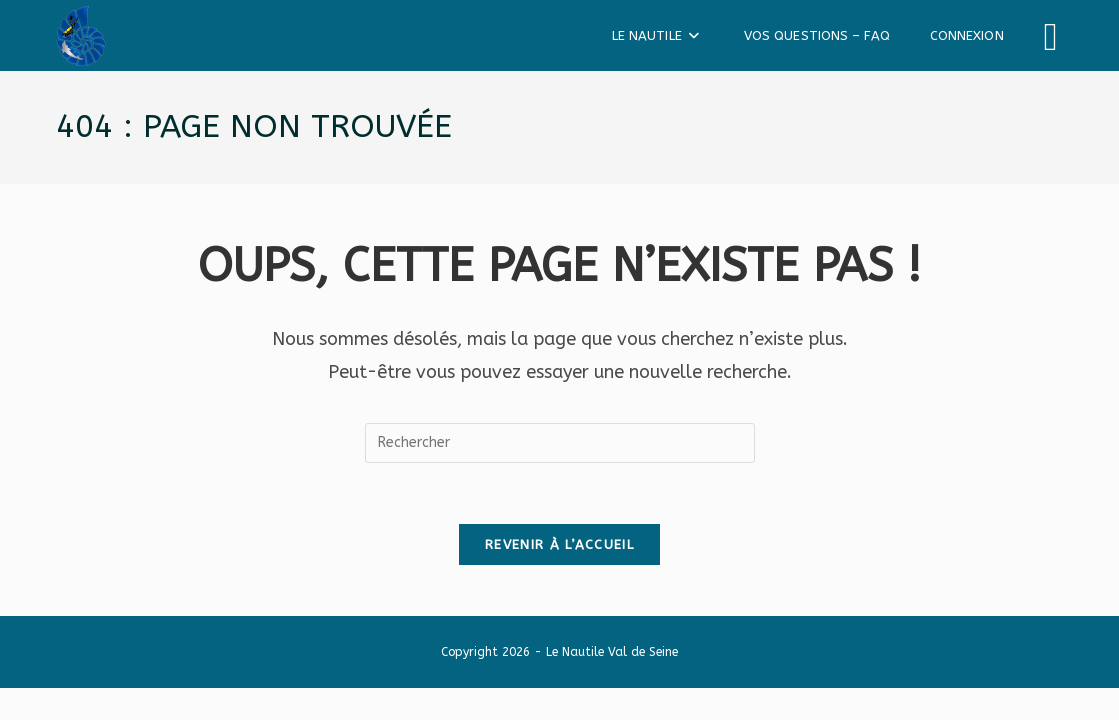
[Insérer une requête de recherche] (560, 443)
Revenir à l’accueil (559, 544)
